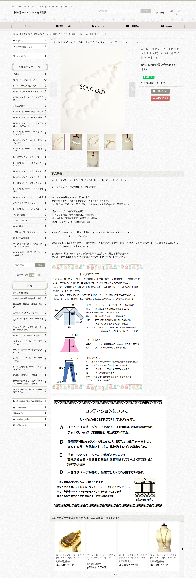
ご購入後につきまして (153, 83)
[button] (53, 89)
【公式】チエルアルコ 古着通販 (29, 12)
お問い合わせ (163, 64)
